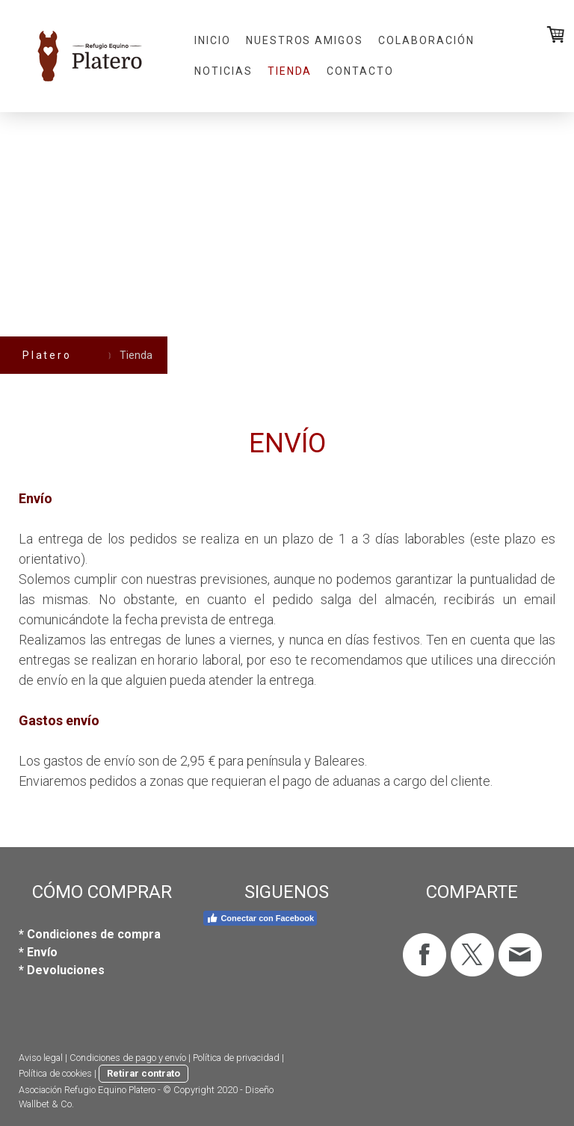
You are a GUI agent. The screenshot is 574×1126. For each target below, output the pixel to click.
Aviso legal (41, 1057)
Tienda (290, 71)
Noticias (223, 71)
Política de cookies (55, 1073)
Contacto (360, 71)
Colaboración (426, 40)
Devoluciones (66, 970)
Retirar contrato (143, 1073)
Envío (42, 952)
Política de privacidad (236, 1057)
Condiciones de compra (94, 934)
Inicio (212, 40)
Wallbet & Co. (46, 1104)
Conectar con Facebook (260, 918)
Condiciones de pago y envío (128, 1057)
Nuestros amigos (304, 40)
